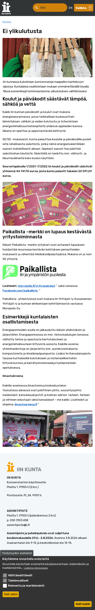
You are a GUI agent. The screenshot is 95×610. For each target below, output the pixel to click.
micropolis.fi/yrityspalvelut (38, 286)
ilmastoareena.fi (27, 404)
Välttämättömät (20, 576)
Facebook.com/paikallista (22, 290)
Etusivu (7, 22)
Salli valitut (10, 595)
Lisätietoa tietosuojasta (36, 569)
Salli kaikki (83, 604)
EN (70, 7)
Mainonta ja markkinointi (26, 586)
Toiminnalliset (18, 581)
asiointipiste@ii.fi (18, 525)
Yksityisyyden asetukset (17, 554)
